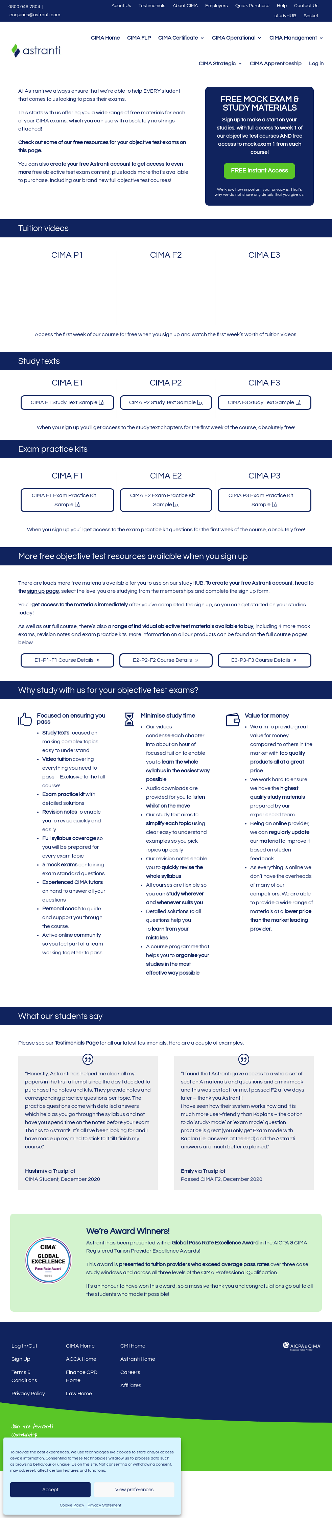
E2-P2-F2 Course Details (162, 707)
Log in (316, 63)
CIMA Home (105, 38)
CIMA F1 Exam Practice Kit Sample (64, 547)
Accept (50, 1489)
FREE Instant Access (259, 217)
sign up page (43, 638)
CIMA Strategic (217, 63)
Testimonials (152, 5)
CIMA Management (293, 38)
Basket (311, 16)
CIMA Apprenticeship (276, 63)
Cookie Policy (72, 1505)
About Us (121, 5)
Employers (216, 5)
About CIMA (185, 5)
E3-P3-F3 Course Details (260, 707)
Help (282, 5)
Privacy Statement (104, 1505)
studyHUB (285, 16)
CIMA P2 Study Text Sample (162, 449)
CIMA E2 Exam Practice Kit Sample (162, 547)
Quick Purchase (252, 5)
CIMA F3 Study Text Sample (261, 449)
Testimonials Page (77, 1090)
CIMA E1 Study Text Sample (64, 449)
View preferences (134, 1489)
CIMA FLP (139, 38)
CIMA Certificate (178, 38)
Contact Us (306, 5)
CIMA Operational (233, 38)
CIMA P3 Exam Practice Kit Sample (261, 547)
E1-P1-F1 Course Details (64, 707)
